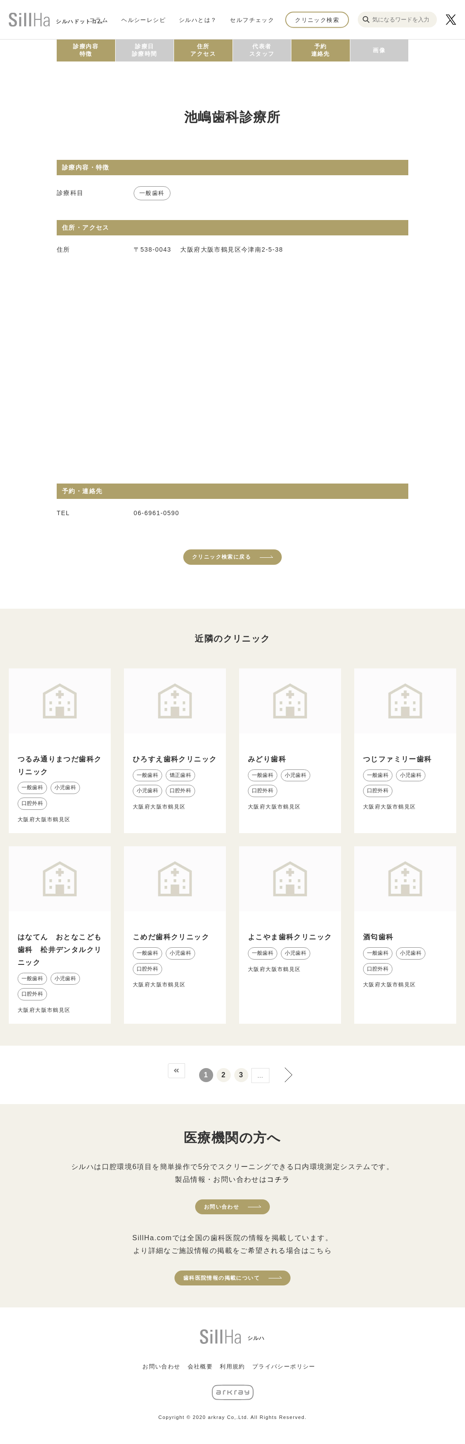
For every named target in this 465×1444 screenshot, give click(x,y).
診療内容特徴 (85, 50)
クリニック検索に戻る (221, 557)
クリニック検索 (317, 19)
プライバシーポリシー (284, 1366)
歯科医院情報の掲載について (221, 1278)
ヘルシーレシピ (143, 19)
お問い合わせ (221, 1207)
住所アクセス (203, 50)
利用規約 (232, 1366)
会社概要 (200, 1366)
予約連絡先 (320, 50)
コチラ (278, 1179)
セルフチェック (252, 19)
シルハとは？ (198, 19)
